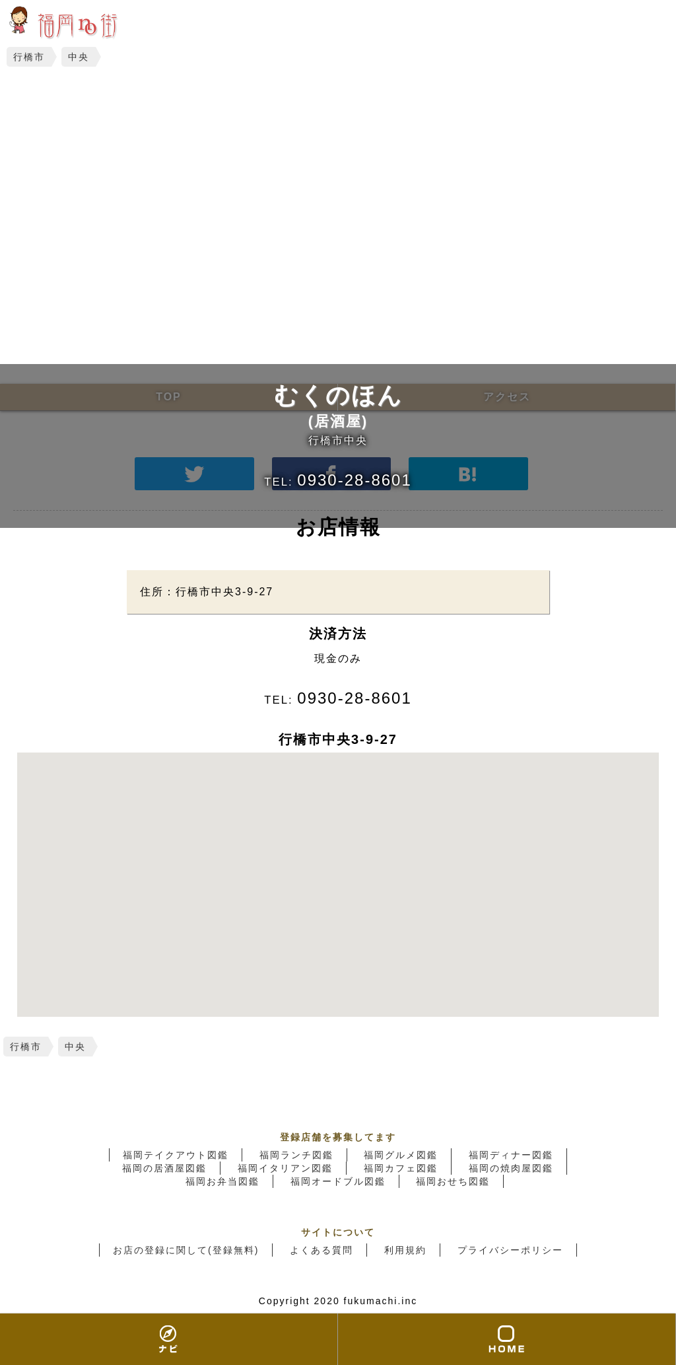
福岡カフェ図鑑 (401, 1168)
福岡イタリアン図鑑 (285, 1168)
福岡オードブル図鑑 (338, 1181)
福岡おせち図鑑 (453, 1181)
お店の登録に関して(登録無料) (186, 1250)
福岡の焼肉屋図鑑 (511, 1168)
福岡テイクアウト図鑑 (175, 1155)
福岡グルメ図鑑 (401, 1155)
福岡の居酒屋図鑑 (164, 1168)
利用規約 (405, 1250)
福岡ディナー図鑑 (511, 1155)
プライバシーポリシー (510, 1250)
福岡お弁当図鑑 (222, 1181)
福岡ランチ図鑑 (296, 1155)
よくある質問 (321, 1250)
